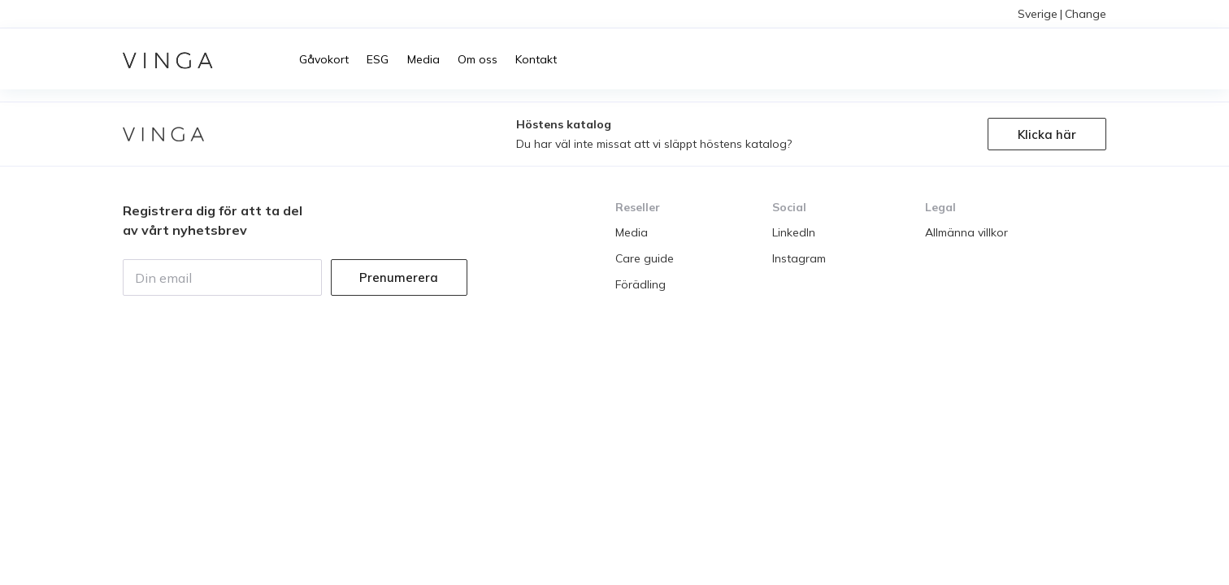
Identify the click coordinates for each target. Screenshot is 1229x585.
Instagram (799, 258)
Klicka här (1047, 134)
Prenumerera (398, 277)
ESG (378, 59)
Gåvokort (324, 59)
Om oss (477, 59)
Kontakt (536, 59)
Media (423, 59)
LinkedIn (793, 232)
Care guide (644, 258)
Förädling (640, 284)
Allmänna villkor (966, 232)
